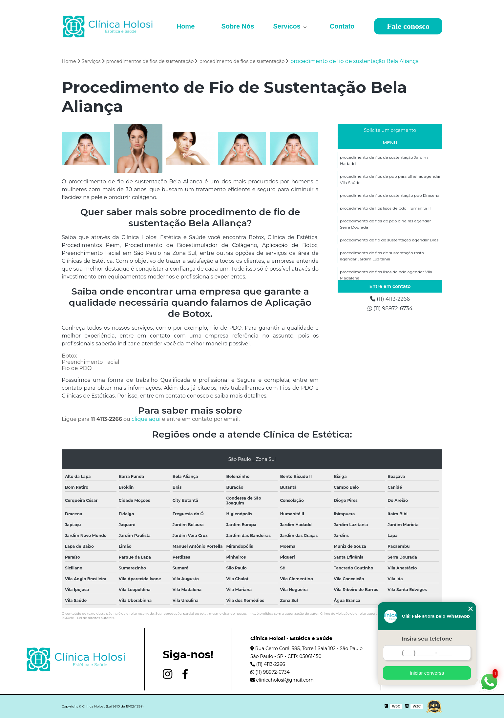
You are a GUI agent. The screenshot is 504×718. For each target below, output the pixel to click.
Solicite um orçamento (390, 130)
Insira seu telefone (427, 639)
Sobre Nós (237, 26)
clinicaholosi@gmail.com (282, 680)
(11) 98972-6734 (390, 308)
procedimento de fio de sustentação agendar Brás (389, 239)
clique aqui (146, 419)
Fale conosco (408, 26)
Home (186, 26)
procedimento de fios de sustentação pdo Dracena (389, 195)
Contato (342, 26)
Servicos (288, 26)
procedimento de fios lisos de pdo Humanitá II (385, 208)
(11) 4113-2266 (390, 299)
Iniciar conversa (427, 673)
